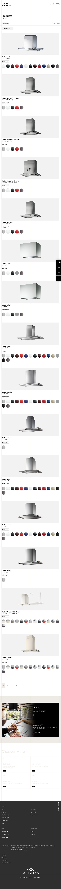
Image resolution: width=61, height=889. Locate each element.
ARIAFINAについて (5, 815)
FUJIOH (32, 831)
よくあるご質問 (5, 820)
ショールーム (33, 812)
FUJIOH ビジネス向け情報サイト (18, 850)
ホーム (3, 809)
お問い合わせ (33, 809)
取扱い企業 (4, 858)
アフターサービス (5, 817)
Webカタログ (33, 815)
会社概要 (3, 855)
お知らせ (3, 823)
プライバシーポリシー (6, 863)
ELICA (32, 834)
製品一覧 (3, 812)
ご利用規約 (4, 860)
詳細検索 (56, 23)
